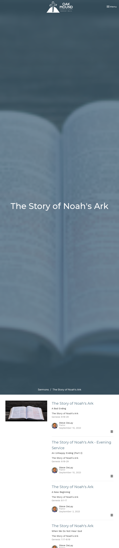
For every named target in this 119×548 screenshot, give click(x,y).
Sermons (43, 389)
